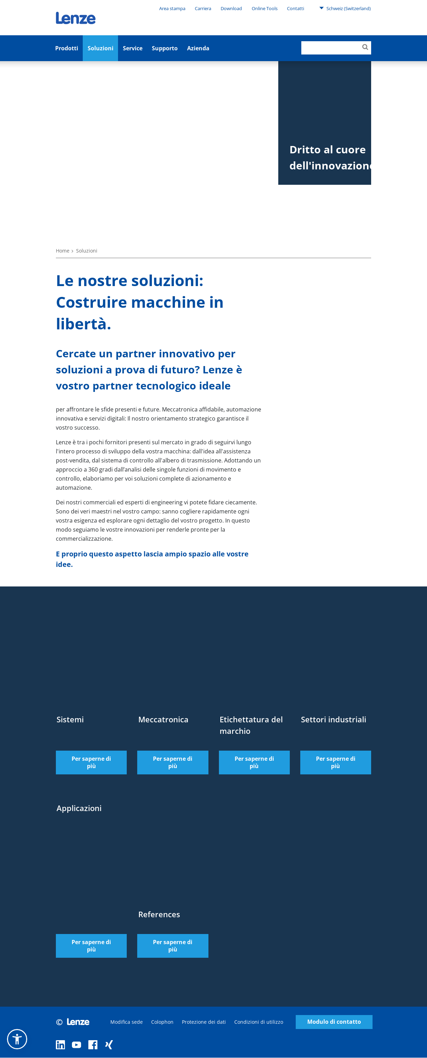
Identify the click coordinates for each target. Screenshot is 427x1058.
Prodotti (66, 48)
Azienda (198, 48)
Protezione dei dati (204, 1022)
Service (132, 48)
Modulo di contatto (334, 1022)
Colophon (162, 1022)
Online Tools (265, 8)
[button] (17, 1039)
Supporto (165, 48)
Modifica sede (126, 1022)
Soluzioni (100, 48)
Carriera (203, 8)
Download (231, 8)
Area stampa (172, 8)
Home (62, 250)
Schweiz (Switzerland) (345, 8)
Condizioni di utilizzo (258, 1022)
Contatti (295, 8)
